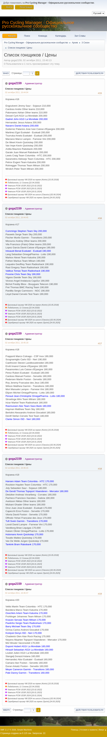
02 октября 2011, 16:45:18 (16, 343)
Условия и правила (88, 730)
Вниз (6, 73)
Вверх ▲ (103, 730)
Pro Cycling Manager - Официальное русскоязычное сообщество (38, 24)
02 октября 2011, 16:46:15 (16, 468)
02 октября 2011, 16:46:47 (16, 593)
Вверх (6, 710)
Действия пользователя (89, 73)
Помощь (74, 730)
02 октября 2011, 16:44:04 (16, 92)
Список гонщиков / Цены (18, 89)
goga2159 (15, 83)
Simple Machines (24, 730)
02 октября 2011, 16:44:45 (16, 217)
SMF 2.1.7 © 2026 (8, 730)
